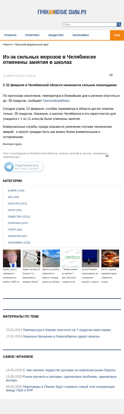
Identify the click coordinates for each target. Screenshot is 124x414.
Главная (10, 35)
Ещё (117, 35)
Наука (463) (15, 210)
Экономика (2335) (19, 242)
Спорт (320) (15, 229)
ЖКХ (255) (13, 197)
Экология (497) (17, 236)
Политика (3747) (18, 223)
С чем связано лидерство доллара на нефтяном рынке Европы (69, 370)
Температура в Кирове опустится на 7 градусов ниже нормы (66, 330)
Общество (56, 35)
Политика (32, 35)
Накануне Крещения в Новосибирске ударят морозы (61, 336)
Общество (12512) (19, 216)
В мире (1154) (16, 190)
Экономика (80, 35)
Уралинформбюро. (56, 100)
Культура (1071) (17, 203)
